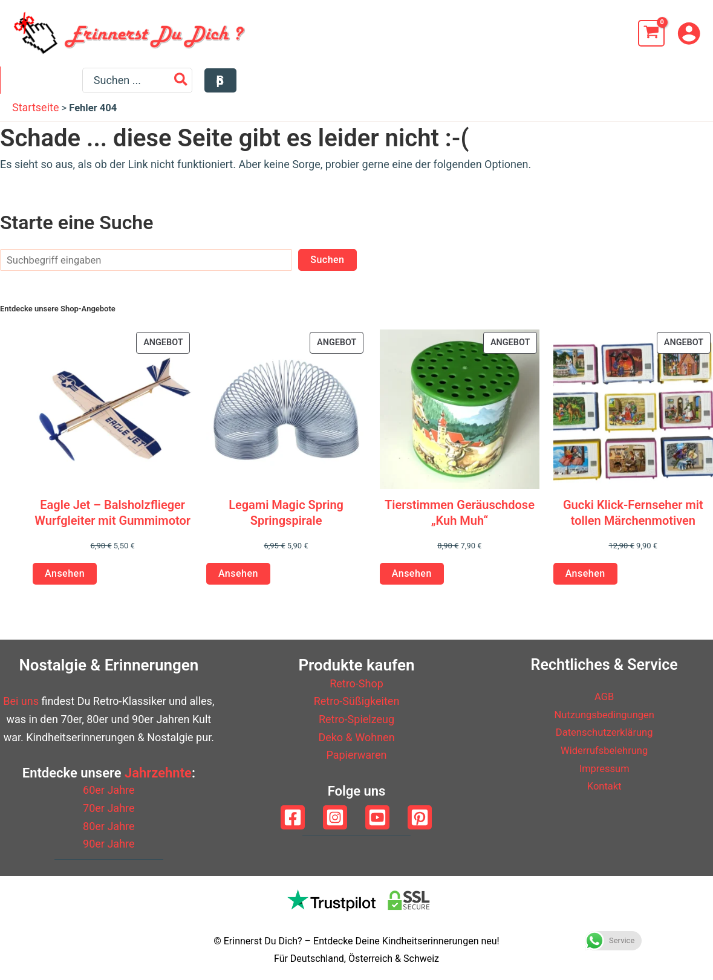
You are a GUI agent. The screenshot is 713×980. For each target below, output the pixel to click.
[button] (684, 83)
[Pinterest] (420, 817)
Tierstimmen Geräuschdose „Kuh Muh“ (460, 519)
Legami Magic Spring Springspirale (286, 519)
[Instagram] (335, 817)
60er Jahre (108, 790)
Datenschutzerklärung (604, 731)
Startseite (35, 113)
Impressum (604, 768)
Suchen (327, 265)
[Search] (644, 83)
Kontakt (604, 785)
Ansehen (65, 579)
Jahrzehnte (158, 772)
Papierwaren (356, 754)
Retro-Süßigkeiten (357, 701)
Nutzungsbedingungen (604, 714)
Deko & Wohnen (356, 737)
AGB (604, 696)
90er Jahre (108, 843)
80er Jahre (108, 826)
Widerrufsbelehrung (604, 750)
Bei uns (21, 701)
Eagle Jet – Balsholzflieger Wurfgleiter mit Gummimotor (112, 519)
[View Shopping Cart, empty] (651, 33)
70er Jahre (108, 808)
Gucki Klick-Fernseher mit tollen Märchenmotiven (633, 519)
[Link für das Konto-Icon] (689, 33)
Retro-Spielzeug (356, 719)
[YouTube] (377, 817)
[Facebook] (293, 817)
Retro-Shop (356, 683)
